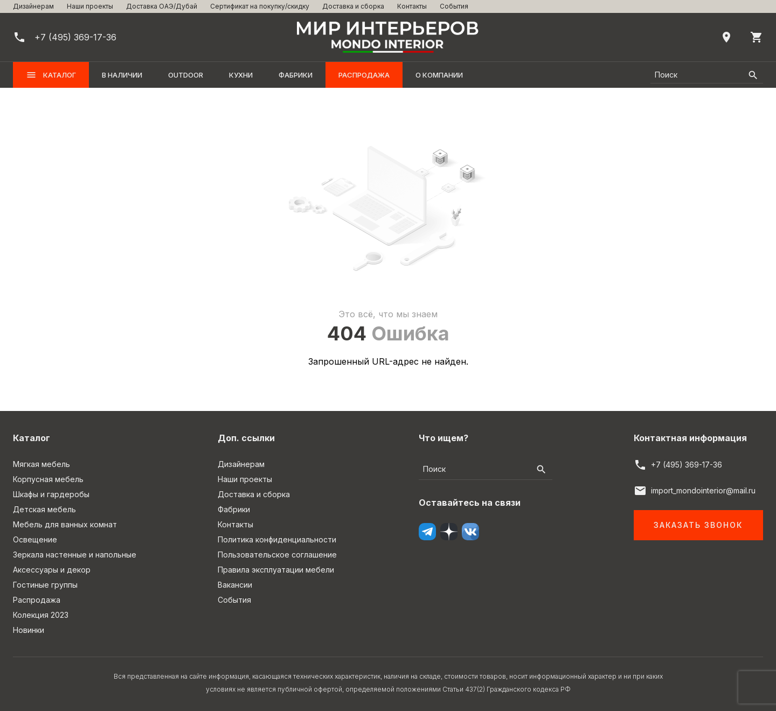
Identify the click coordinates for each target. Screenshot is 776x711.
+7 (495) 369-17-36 (686, 464)
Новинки (28, 630)
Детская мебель (44, 509)
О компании (439, 75)
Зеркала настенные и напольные (74, 554)
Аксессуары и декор (52, 569)
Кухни (241, 75)
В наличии (122, 75)
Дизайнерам (33, 6)
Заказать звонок (698, 524)
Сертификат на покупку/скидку (259, 6)
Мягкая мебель (41, 464)
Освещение (35, 539)
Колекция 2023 (40, 614)
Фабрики (296, 75)
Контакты (412, 6)
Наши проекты (90, 6)
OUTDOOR (185, 75)
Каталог (51, 74)
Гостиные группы (45, 584)
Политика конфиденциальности (277, 539)
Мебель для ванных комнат (65, 524)
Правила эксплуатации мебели (276, 569)
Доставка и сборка (353, 6)
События (454, 6)
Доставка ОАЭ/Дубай (161, 6)
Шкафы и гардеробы (51, 494)
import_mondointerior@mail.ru (703, 490)
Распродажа (364, 75)
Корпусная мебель (48, 479)
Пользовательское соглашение (277, 554)
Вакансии (235, 584)
